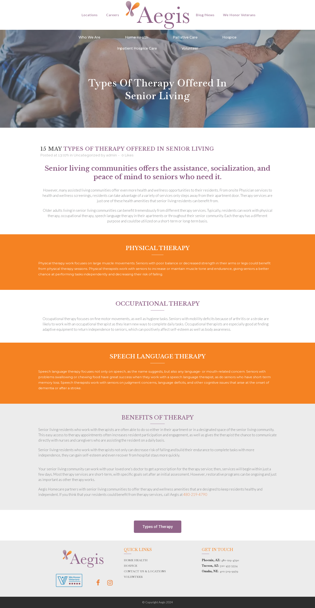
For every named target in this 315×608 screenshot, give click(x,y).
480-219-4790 (195, 494)
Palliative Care (185, 37)
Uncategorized (87, 155)
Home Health (136, 37)
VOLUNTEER (133, 577)
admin (111, 155)
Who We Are (89, 37)
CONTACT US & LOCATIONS (145, 571)
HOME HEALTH (135, 560)
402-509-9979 (229, 571)
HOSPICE (130, 566)
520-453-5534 (229, 566)
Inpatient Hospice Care (137, 48)
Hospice (229, 37)
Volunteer (190, 48)
